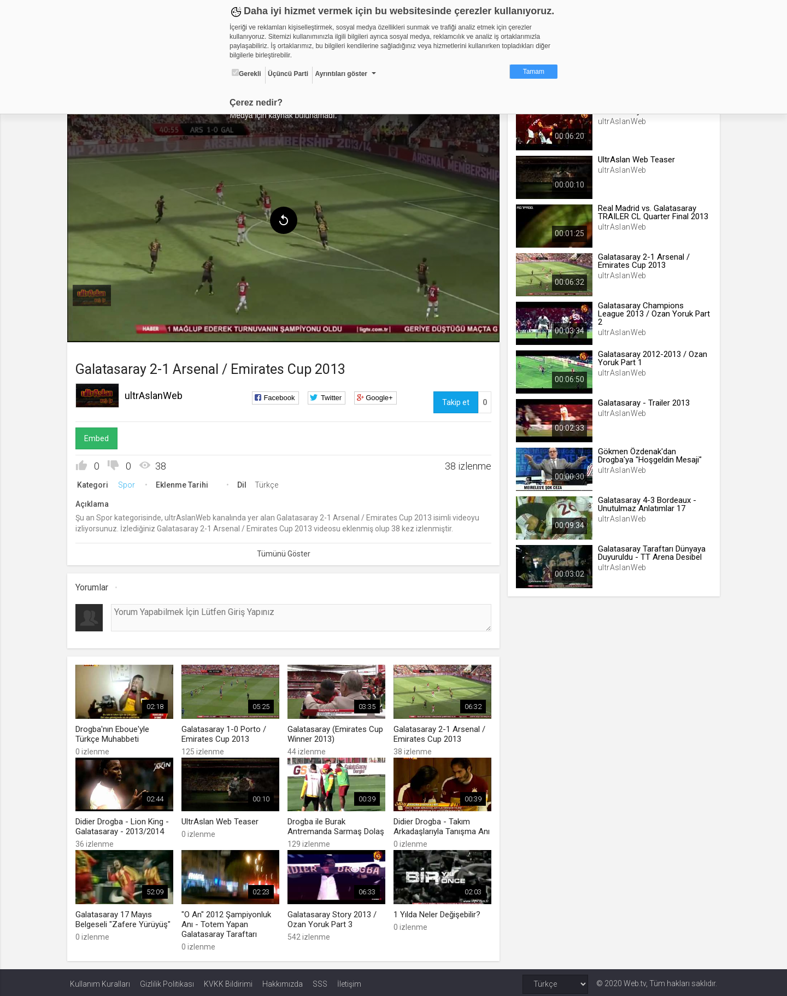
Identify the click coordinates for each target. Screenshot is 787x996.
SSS (320, 980)
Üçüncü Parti (288, 74)
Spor (129, 483)
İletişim (349, 980)
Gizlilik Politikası (167, 980)
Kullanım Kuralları (100, 980)
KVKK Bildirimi (228, 980)
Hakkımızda (282, 980)
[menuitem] (94, 294)
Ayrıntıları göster (341, 74)
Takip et (454, 400)
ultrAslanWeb (156, 394)
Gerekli (246, 73)
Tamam (533, 71)
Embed (99, 436)
